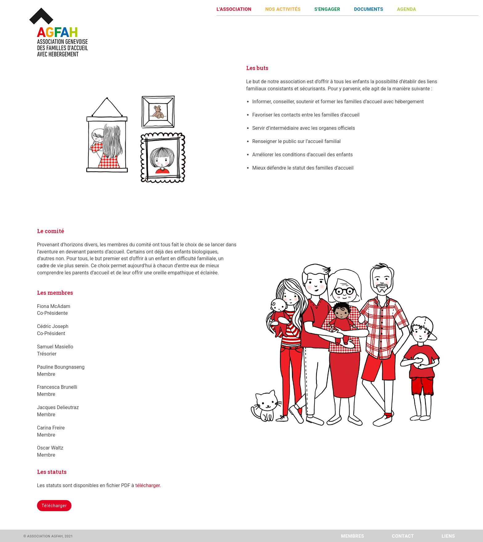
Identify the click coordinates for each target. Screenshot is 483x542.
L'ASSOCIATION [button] (234, 9)
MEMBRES (352, 536)
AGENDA (406, 9)
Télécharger (54, 505)
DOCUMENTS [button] (368, 9)
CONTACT (403, 536)
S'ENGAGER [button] (327, 9)
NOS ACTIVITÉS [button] (283, 9)
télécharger (147, 485)
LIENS (448, 536)
